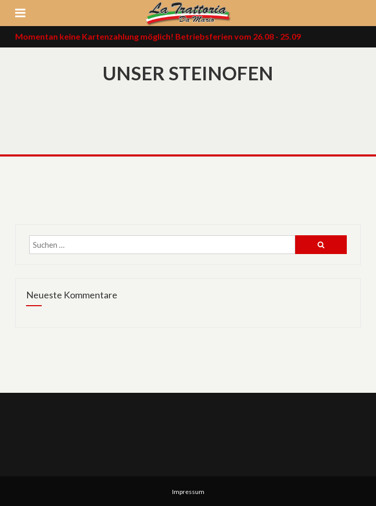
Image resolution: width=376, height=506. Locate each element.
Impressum (188, 492)
